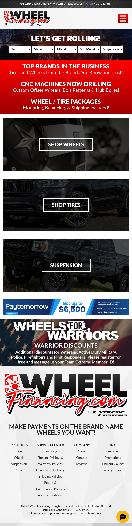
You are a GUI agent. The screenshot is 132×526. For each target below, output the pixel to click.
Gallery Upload (113, 470)
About (81, 451)
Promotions (113, 457)
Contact (81, 457)
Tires (19, 451)
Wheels (19, 457)
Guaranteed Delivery (50, 470)
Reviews (81, 464)
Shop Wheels (66, 144)
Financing (50, 451)
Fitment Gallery (113, 464)
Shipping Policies (50, 476)
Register (112, 451)
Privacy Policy (81, 510)
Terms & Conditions (50, 495)
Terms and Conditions (56, 510)
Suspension (66, 265)
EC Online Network (100, 506)
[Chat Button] (122, 517)
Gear (19, 470)
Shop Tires (66, 205)
